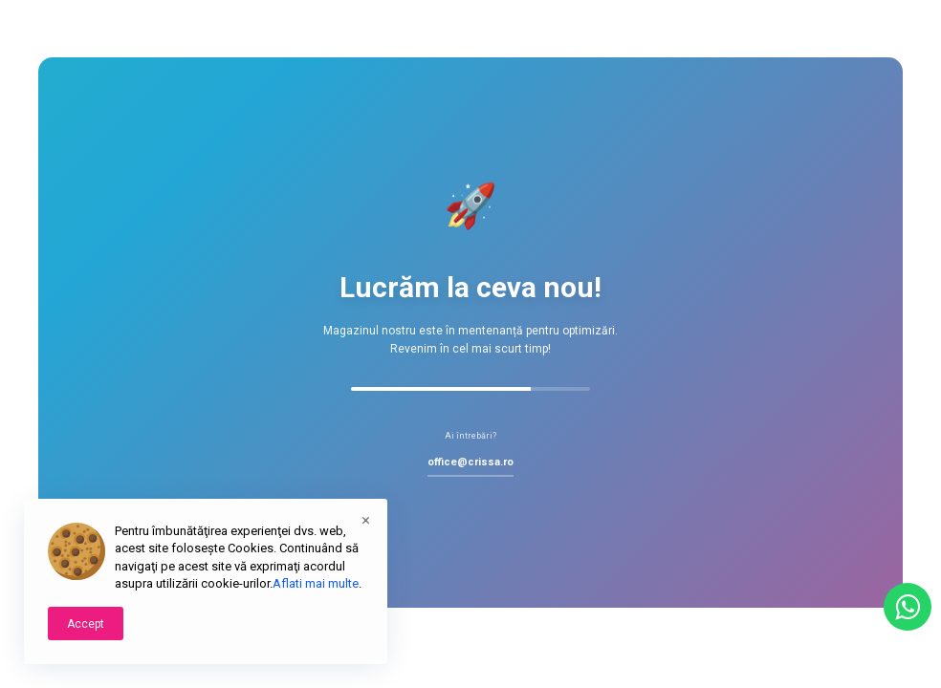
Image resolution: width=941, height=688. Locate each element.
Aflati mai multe (316, 583)
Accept (85, 624)
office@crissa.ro (470, 462)
